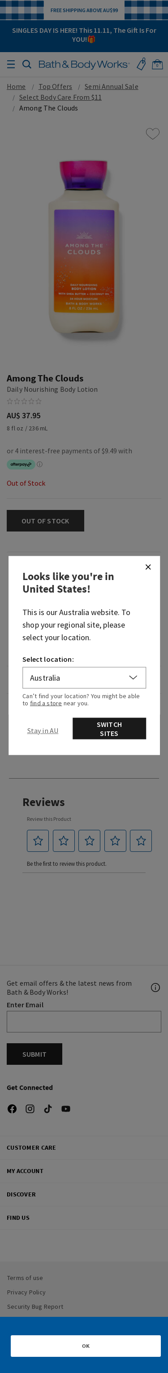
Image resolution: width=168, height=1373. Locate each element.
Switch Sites (109, 728)
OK (86, 1346)
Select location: (48, 658)
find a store (46, 703)
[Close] (148, 566)
